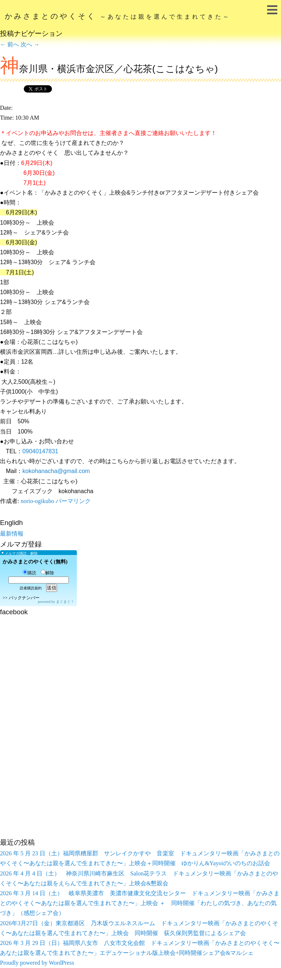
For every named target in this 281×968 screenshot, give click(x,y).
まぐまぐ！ (65, 602)
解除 (47, 572)
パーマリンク (73, 501)
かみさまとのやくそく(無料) (35, 561)
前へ (9, 44)
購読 (29, 572)
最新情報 (11, 533)
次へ (30, 44)
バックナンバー (24, 597)
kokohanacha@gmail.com (56, 471)
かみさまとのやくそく (118, 16)
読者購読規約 (31, 588)
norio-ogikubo (37, 501)
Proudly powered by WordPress (37, 963)
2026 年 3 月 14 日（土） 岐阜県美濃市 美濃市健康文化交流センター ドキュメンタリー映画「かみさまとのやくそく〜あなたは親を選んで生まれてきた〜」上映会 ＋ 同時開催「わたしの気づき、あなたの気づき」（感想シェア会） (140, 903)
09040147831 (40, 451)
